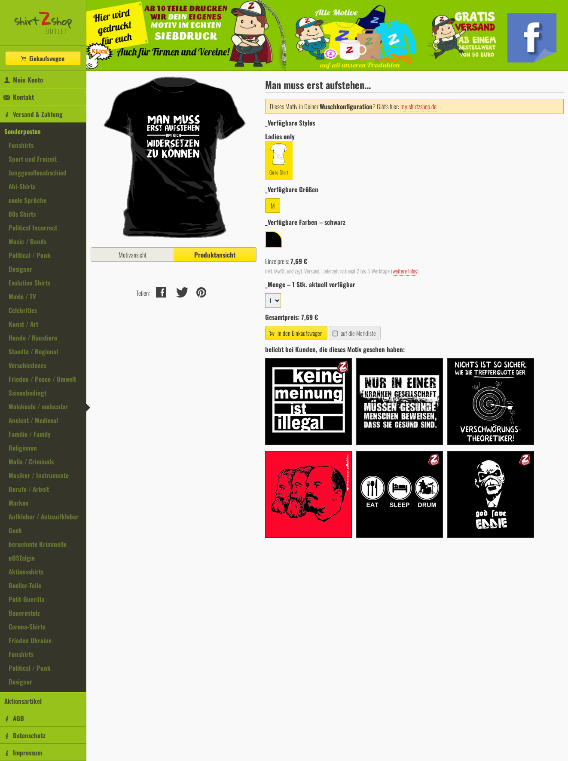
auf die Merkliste (353, 333)
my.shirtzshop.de (418, 106)
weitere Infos (405, 271)
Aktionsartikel (23, 701)
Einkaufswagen (42, 58)
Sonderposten (22, 131)
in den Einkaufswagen (295, 333)
